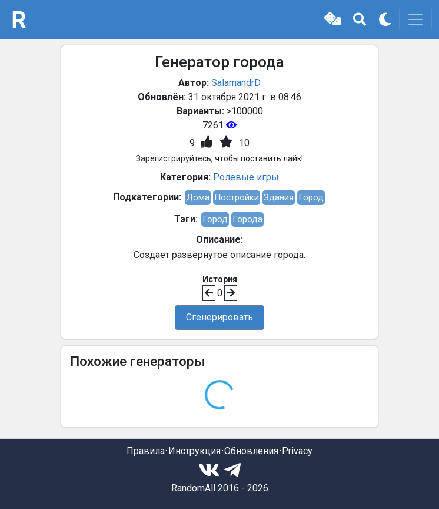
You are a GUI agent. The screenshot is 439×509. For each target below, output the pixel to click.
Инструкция (194, 451)
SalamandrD (236, 82)
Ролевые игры (246, 177)
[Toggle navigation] (415, 19)
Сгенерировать (219, 317)
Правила (146, 451)
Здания (279, 197)
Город (311, 197)
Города (247, 219)
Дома (197, 197)
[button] (332, 19)
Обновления (251, 451)
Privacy (297, 451)
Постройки (236, 197)
